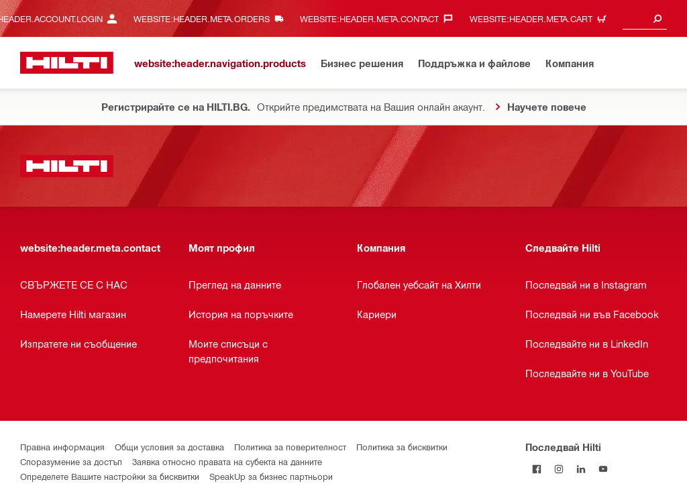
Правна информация (62, 447)
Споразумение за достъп (71, 461)
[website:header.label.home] (66, 63)
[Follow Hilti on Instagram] (558, 469)
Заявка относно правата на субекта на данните (227, 461)
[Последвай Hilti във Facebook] (536, 469)
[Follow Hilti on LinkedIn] (581, 469)
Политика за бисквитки (401, 447)
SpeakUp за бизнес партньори (271, 476)
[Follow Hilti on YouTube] (603, 469)
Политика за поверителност (290, 447)
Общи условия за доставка (169, 447)
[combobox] (645, 18)
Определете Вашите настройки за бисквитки (109, 476)
